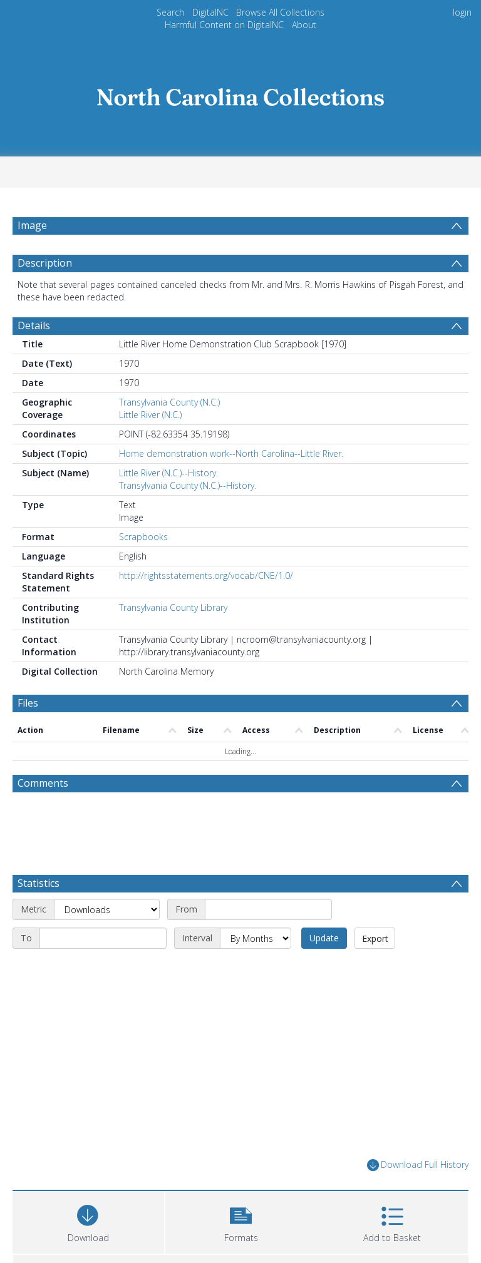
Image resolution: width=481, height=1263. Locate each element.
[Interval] (255, 938)
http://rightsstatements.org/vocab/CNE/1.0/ (206, 575)
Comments (43, 783)
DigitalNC (210, 12)
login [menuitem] (462, 12)
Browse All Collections (280, 12)
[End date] (103, 938)
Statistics (38, 883)
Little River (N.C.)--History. (168, 473)
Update (324, 938)
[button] (241, 1220)
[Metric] (107, 909)
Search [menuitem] (170, 12)
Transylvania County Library (173, 607)
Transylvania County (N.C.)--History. (187, 485)
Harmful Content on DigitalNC (224, 25)
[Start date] (268, 909)
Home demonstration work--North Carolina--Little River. (231, 453)
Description (45, 263)
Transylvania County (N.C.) (169, 402)
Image (32, 225)
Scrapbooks (143, 537)
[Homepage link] (240, 93)
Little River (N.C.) (150, 415)
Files (28, 703)
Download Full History (417, 1165)
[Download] (88, 1220)
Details (34, 325)
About (304, 25)
